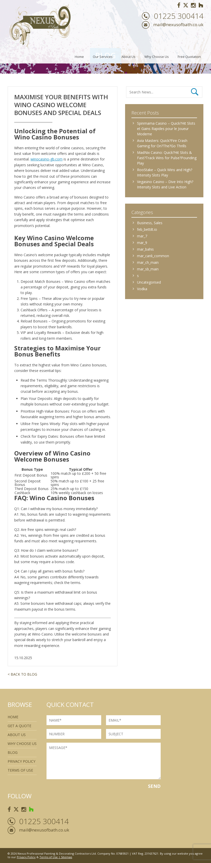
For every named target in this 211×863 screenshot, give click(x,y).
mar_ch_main (148, 262)
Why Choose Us (156, 56)
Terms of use (20, 770)
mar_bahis (145, 249)
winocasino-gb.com (47, 159)
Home (79, 56)
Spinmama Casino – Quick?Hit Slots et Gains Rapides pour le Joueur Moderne (166, 128)
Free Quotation (189, 56)
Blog (13, 752)
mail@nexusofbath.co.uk (178, 24)
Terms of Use (48, 857)
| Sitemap (65, 857)
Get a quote (19, 725)
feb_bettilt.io (147, 229)
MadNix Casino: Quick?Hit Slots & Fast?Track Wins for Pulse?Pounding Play (167, 158)
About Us (128, 56)
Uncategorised (149, 282)
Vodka (142, 288)
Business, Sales (149, 222)
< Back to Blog (22, 674)
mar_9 (142, 242)
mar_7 (142, 236)
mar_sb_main (148, 269)
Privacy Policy (21, 761)
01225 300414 (178, 16)
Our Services (103, 56)
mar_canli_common (153, 255)
